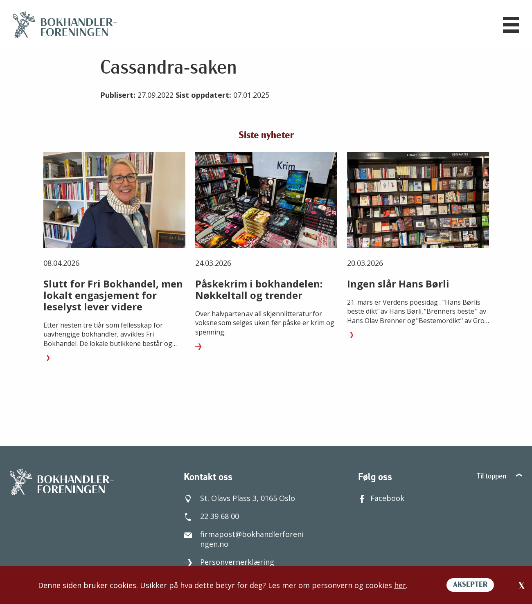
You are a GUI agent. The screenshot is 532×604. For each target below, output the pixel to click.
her (400, 585)
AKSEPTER (470, 585)
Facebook (381, 496)
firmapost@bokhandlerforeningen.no (244, 537)
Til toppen (499, 474)
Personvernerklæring (229, 560)
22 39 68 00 (211, 514)
